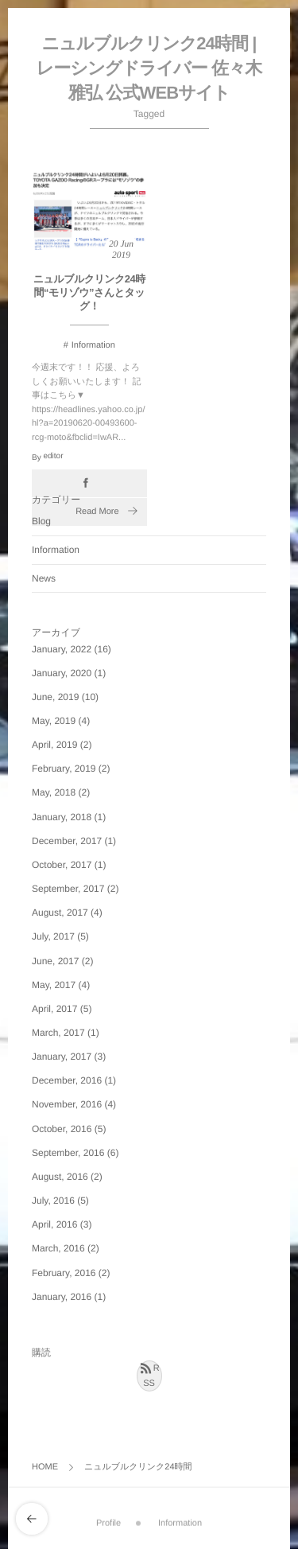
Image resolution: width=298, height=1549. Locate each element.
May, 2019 (53, 720)
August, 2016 (60, 1176)
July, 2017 (53, 936)
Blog (41, 521)
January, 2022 (61, 649)
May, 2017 (53, 985)
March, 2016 (58, 1248)
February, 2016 (64, 1273)
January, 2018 (61, 817)
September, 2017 (68, 888)
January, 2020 (61, 673)
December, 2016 (67, 1080)
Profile (108, 1520)
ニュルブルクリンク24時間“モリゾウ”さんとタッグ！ (89, 293)
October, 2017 (61, 864)
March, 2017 (58, 1032)
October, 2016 (61, 1129)
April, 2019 (54, 744)
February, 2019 (64, 768)
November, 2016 (67, 1104)
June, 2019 (55, 696)
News (44, 578)
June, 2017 (55, 961)
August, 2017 (60, 912)
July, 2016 (53, 1200)
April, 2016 (54, 1224)
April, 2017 (54, 1008)
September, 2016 (68, 1152)
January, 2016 (61, 1296)
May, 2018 (53, 792)
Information (93, 345)
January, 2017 (61, 1056)
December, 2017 (67, 841)
